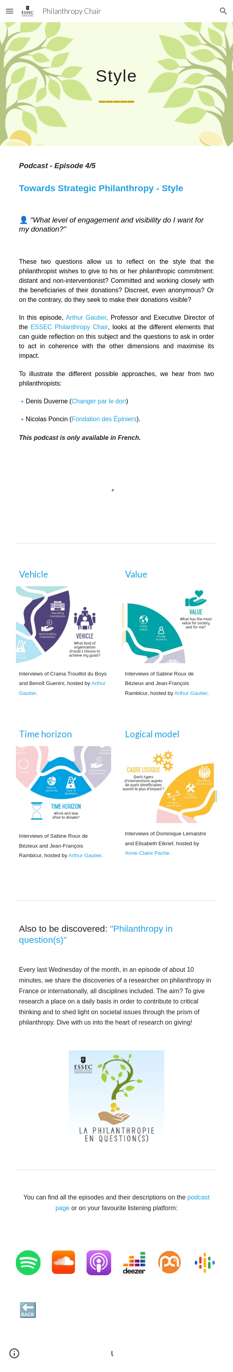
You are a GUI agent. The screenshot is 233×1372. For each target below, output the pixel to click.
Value (136, 574)
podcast (198, 1197)
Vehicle (33, 574)
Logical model (152, 734)
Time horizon (45, 734)
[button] (9, 11)
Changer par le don (98, 401)
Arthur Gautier (86, 317)
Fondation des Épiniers (104, 419)
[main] (116, 84)
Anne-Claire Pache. (148, 853)
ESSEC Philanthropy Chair (69, 327)
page (63, 1208)
